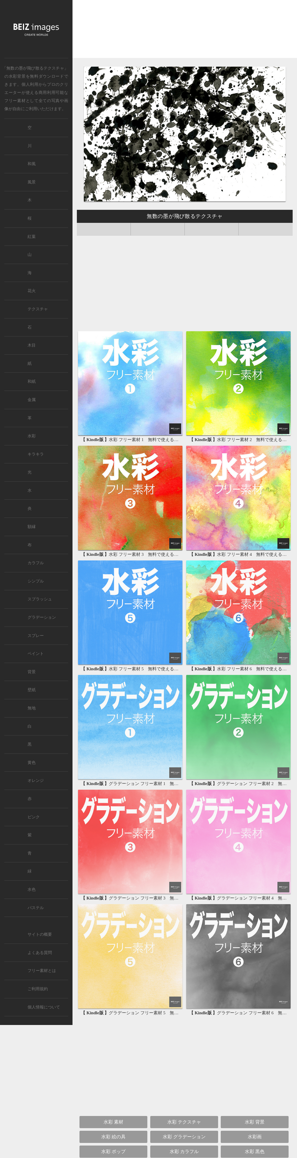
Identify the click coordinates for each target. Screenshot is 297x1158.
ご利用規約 (38, 989)
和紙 (32, 381)
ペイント (36, 653)
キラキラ (36, 454)
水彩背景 (17, 76)
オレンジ (36, 780)
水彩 (32, 436)
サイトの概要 (40, 934)
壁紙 (32, 690)
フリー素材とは (42, 970)
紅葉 (32, 236)
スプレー (36, 635)
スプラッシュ (40, 599)
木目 (32, 345)
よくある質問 (40, 953)
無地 (32, 708)
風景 (32, 182)
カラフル (36, 563)
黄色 (32, 762)
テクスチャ (38, 309)
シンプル (36, 581)
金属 (32, 400)
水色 (32, 889)
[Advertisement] (184, 31)
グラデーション (42, 617)
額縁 (32, 527)
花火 (32, 291)
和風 (32, 164)
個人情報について (44, 1007)
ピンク (34, 817)
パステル (36, 908)
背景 (32, 672)
